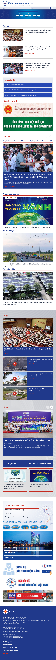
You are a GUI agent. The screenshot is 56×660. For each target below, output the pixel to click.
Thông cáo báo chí (11, 194)
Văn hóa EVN (11, 548)
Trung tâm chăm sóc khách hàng (16, 517)
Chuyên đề (10, 80)
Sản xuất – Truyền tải (42, 140)
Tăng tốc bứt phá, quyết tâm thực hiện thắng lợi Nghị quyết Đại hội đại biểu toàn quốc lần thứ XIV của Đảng (37, 65)
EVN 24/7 (27, 35)
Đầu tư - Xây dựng (30, 140)
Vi (50, 8)
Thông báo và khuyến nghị (14, 510)
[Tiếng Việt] (18, 3)
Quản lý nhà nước (29, 53)
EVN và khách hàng (15, 506)
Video (6, 316)
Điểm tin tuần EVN (18, 140)
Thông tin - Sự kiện (29, 70)
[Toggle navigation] (4, 8)
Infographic (11, 463)
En (52, 8)
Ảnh (6, 407)
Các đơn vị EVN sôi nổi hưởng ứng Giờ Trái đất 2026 (27, 440)
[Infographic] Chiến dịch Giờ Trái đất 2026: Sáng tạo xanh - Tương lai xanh (14, 486)
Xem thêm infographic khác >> (40, 463)
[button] (53, 15)
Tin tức (7, 136)
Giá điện (8, 513)
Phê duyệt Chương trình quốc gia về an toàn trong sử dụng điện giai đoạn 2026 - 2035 (38, 49)
